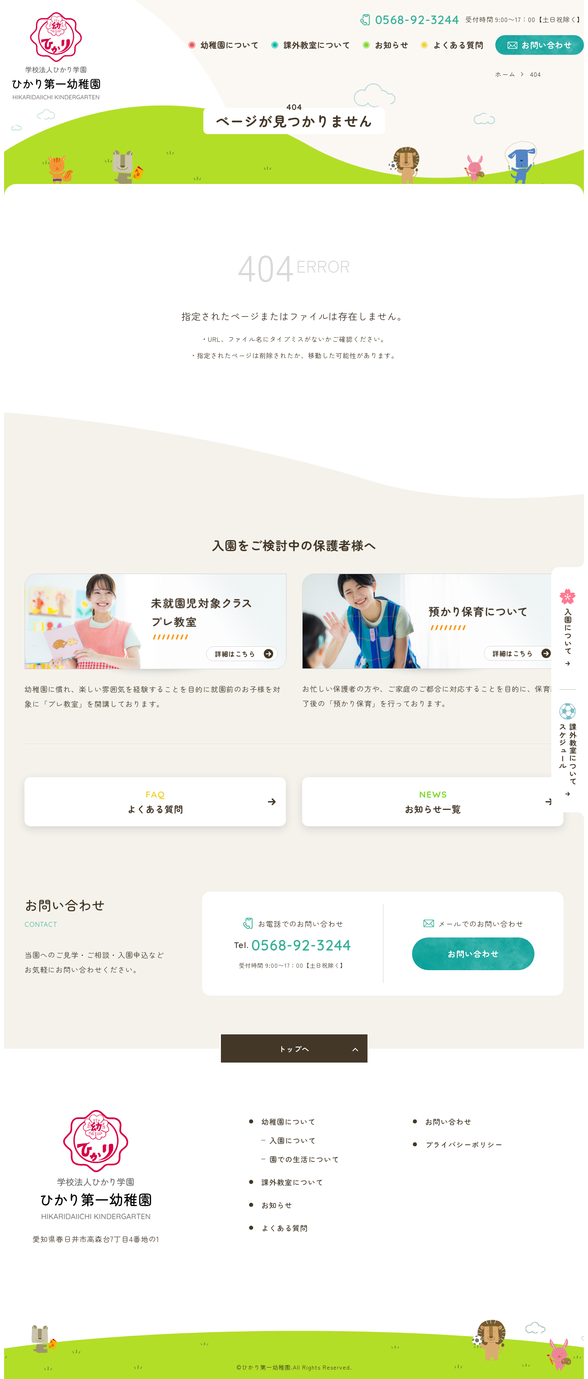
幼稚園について (229, 45)
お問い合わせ (473, 954)
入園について (293, 1140)
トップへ (294, 1048)
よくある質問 (458, 45)
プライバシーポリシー (464, 1144)
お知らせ (391, 45)
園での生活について (304, 1159)
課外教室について (316, 45)
